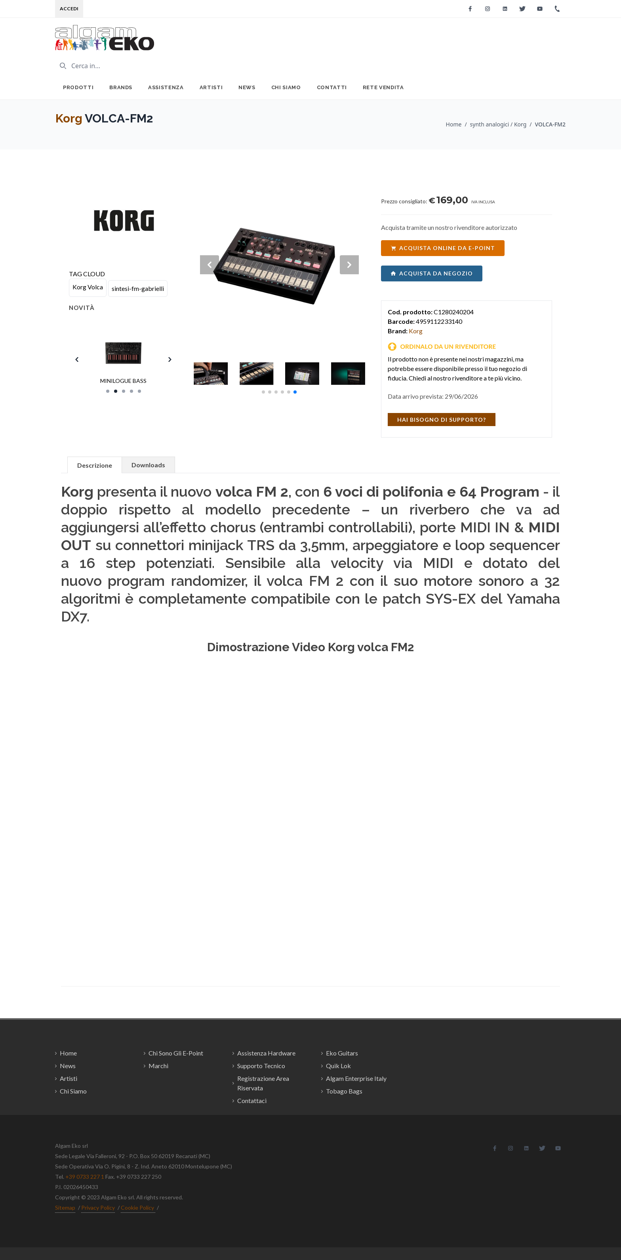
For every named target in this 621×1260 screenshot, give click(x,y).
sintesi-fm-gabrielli (138, 288)
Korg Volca (87, 287)
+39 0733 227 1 (84, 1176)
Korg (68, 118)
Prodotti (78, 87)
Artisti (211, 87)
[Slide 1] (107, 391)
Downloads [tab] (148, 464)
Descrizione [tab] (94, 465)
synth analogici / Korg (498, 124)
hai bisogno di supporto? (441, 419)
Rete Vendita (383, 87)
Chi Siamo (286, 87)
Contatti (332, 87)
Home (454, 124)
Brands (120, 87)
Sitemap (65, 1207)
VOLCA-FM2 (550, 124)
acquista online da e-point (443, 248)
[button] (263, 392)
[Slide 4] (131, 391)
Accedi (69, 8)
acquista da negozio (432, 273)
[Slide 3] (123, 391)
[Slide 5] (139, 391)
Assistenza (166, 87)
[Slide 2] (115, 391)
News (246, 87)
